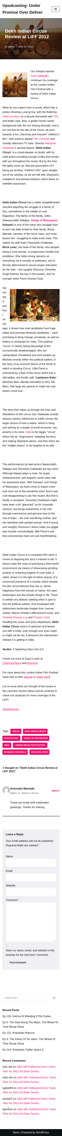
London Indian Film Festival (30, 745)
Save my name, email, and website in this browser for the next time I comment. (30, 952)
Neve (16, 1132)
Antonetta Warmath (22, 788)
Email (9, 870)
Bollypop (32, 663)
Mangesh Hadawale (15, 752)
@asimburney (10, 709)
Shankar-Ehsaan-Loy (14, 617)
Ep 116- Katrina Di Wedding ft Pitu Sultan (26, 1016)
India (28, 432)
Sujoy (34, 75)
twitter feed (43, 677)
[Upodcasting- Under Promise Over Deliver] (24, 9)
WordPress (42, 1132)
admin (11, 46)
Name (9, 856)
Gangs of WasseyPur (35, 738)
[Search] (26, 997)
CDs (55, 116)
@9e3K (43, 75)
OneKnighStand (11, 663)
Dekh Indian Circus (35, 731)
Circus (16, 731)
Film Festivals (42, 138)
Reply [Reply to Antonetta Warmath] (56, 790)
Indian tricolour (11, 116)
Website (10, 885)
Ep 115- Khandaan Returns (18, 1032)
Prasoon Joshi (41, 617)
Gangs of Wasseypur (44, 220)
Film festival (11, 738)
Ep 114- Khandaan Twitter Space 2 (22, 1049)
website (28, 677)
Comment (12, 900)
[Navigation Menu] (56, 9)
